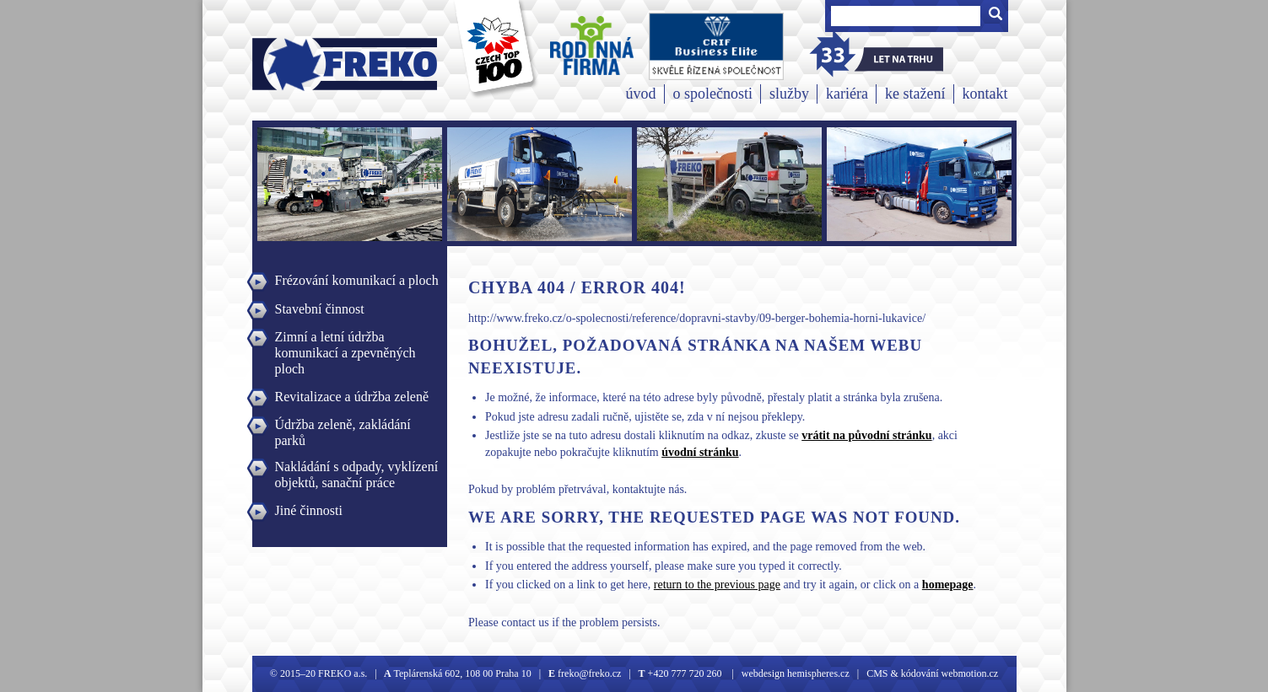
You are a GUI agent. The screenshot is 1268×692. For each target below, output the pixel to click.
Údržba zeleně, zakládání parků (343, 426)
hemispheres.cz (817, 673)
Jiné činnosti (309, 510)
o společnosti (713, 93)
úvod (641, 93)
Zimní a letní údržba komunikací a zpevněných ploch (345, 339)
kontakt (985, 93)
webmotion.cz (970, 673)
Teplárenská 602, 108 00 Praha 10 (462, 673)
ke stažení (915, 93)
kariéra (847, 93)
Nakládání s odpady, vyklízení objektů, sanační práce (357, 468)
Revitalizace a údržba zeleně (352, 396)
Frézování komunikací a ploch (357, 280)
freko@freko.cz (588, 673)
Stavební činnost (319, 309)
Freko (291, 64)
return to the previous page (717, 584)
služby (789, 93)
